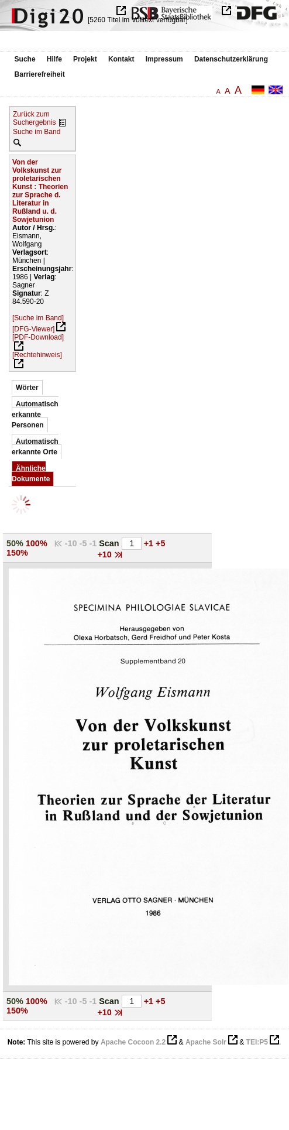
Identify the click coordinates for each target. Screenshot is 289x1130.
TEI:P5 (257, 1042)
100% (36, 543)
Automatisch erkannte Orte (35, 446)
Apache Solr (205, 1042)
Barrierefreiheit (40, 74)
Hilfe (54, 59)
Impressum (164, 59)
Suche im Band (36, 132)
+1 (150, 543)
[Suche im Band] (38, 318)
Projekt (85, 59)
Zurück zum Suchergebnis (34, 118)
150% (17, 552)
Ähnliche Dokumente (31, 473)
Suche (25, 59)
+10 (105, 554)
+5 (160, 543)
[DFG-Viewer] (33, 329)
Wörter (27, 387)
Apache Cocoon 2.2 (133, 1042)
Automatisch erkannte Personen (35, 414)
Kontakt (121, 59)
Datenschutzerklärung (231, 59)
